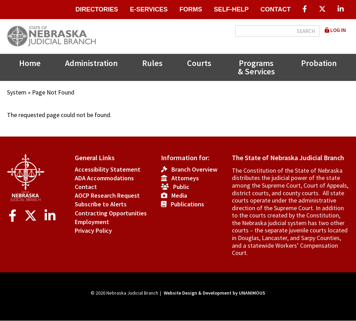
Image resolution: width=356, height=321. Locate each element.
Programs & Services (256, 67)
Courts (199, 63)
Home (30, 63)
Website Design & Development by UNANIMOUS (214, 293)
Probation (319, 63)
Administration (91, 63)
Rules (152, 63)
